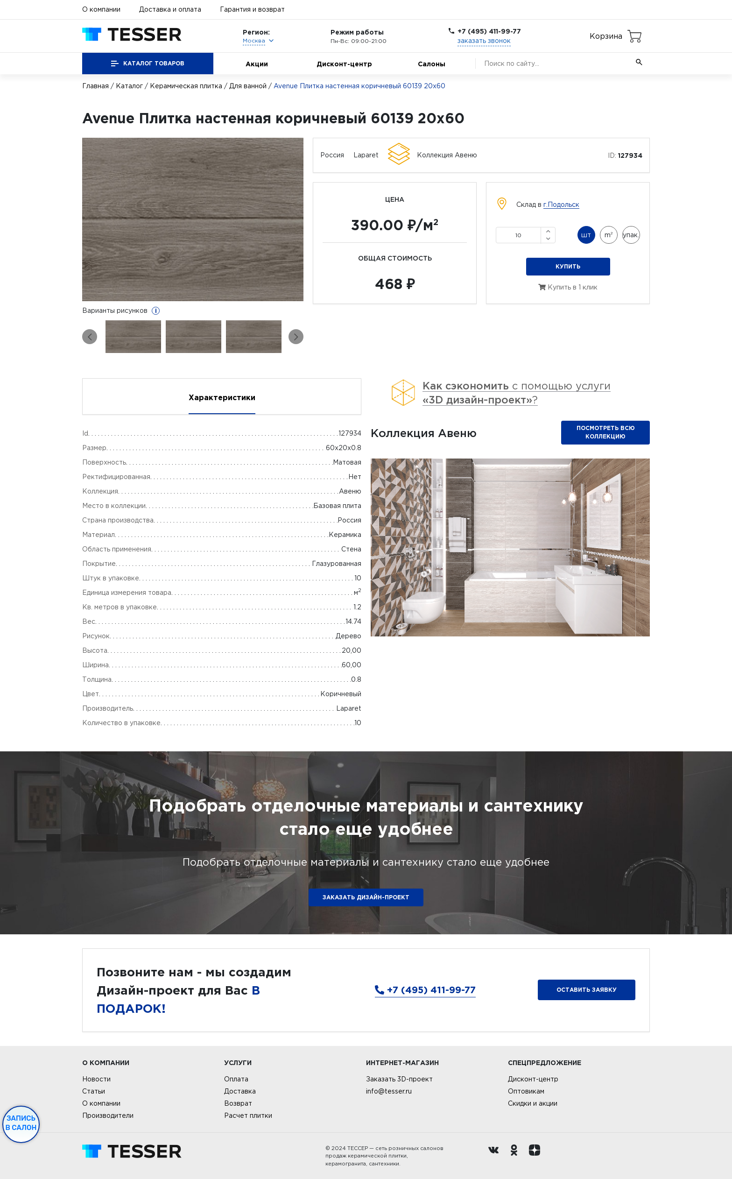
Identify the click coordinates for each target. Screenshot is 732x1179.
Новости (96, 1079)
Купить (568, 266)
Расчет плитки (248, 1115)
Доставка (240, 1091)
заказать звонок (484, 40)
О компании (101, 9)
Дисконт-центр (344, 63)
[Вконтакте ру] (496, 1156)
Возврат (238, 1103)
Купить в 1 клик (568, 287)
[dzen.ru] (537, 1156)
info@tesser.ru (389, 1091)
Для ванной (248, 86)
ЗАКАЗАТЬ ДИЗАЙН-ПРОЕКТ (366, 897)
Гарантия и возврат (252, 9)
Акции (257, 63)
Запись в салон (21, 1123)
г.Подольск (561, 204)
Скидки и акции (532, 1103)
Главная (95, 86)
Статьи (93, 1091)
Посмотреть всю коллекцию (606, 432)
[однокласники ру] (516, 1156)
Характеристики (222, 397)
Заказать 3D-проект (399, 1079)
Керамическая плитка (186, 86)
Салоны (431, 63)
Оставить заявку (586, 990)
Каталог (129, 86)
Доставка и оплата (170, 9)
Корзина (606, 36)
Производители (108, 1115)
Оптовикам (526, 1091)
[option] (193, 219)
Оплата (236, 1079)
